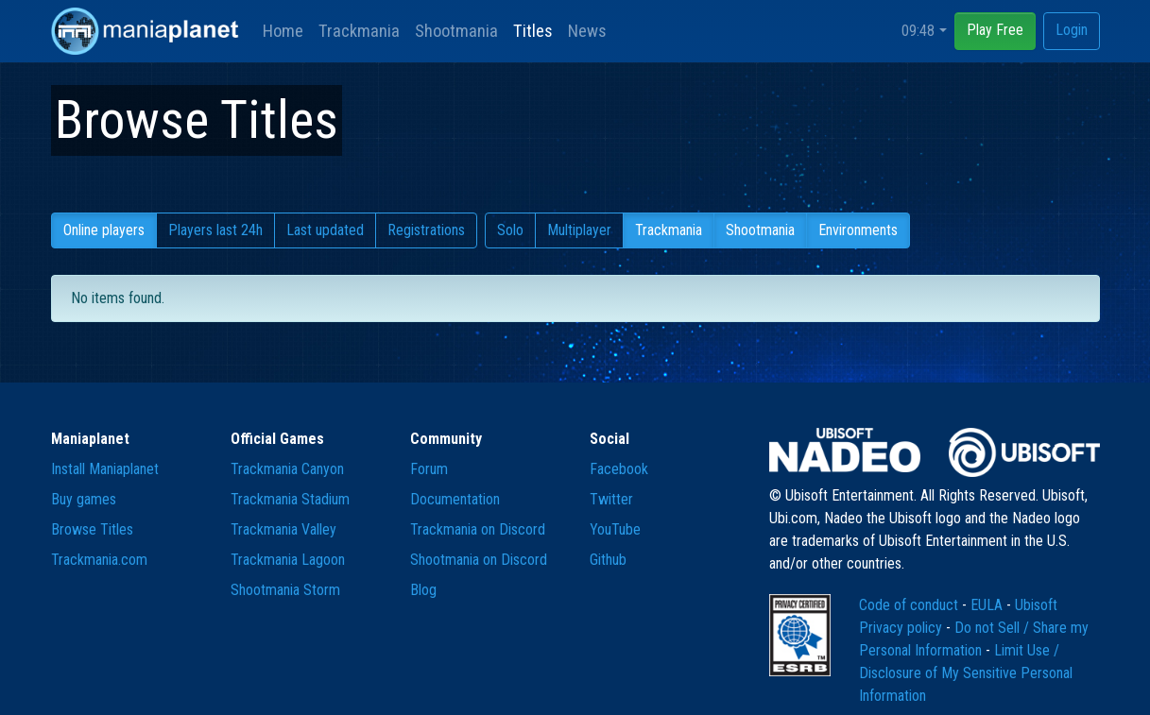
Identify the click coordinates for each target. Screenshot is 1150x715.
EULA (988, 605)
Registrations (426, 230)
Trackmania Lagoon (288, 560)
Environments (858, 230)
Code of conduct (910, 605)
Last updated (325, 230)
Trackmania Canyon (287, 469)
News (587, 31)
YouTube (615, 529)
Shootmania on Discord (478, 560)
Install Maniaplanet (105, 469)
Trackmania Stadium (290, 499)
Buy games (83, 499)
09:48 (918, 31)
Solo (510, 230)
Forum (429, 469)
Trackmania (359, 31)
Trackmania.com (99, 560)
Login (1072, 30)
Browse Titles (92, 529)
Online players (104, 230)
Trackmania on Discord (477, 529)
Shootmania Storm (285, 590)
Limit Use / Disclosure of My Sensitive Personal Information (966, 673)
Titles (533, 31)
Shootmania (456, 31)
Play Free (995, 30)
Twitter (611, 499)
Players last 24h (215, 230)
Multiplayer (579, 230)
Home (283, 31)
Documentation (455, 499)
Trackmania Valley (283, 529)
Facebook (619, 469)
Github (608, 560)
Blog (423, 590)
